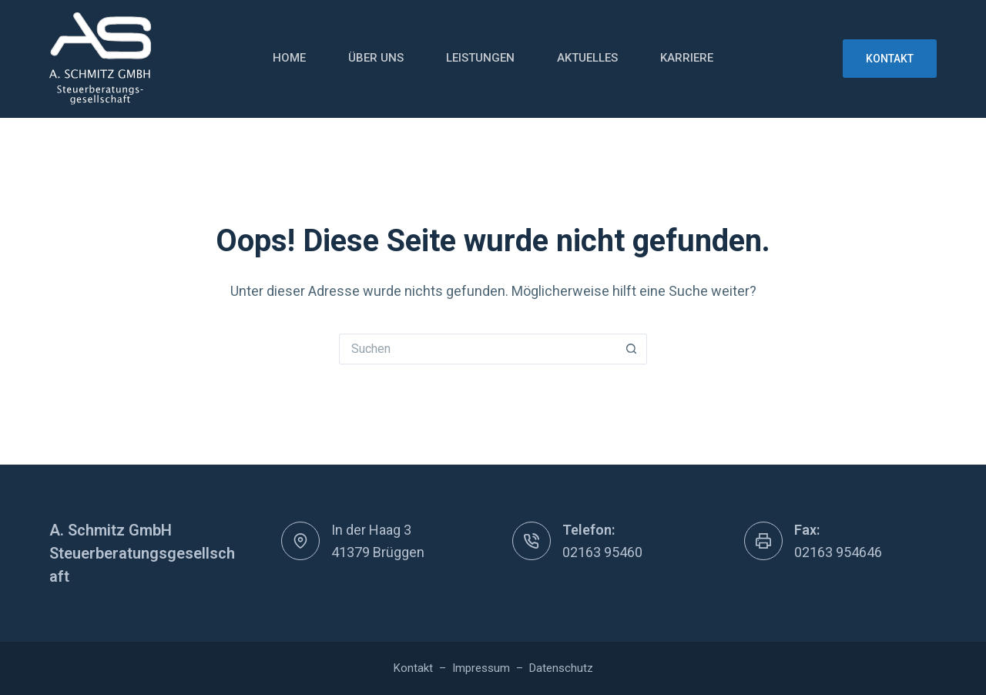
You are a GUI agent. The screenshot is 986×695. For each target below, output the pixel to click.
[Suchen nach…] (477, 349)
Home (289, 58)
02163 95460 (602, 552)
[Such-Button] (631, 349)
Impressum (481, 668)
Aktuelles (587, 58)
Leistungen (480, 58)
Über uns (376, 58)
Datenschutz (561, 668)
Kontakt (890, 58)
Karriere (686, 58)
